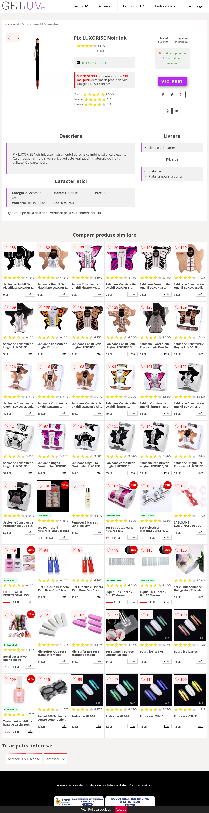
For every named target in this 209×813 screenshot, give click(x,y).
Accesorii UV (16, 24)
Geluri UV (81, 6)
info (30, 294)
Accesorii (105, 6)
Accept (121, 809)
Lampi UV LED (133, 6)
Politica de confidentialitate (106, 785)
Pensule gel (194, 6)
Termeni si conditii (69, 785)
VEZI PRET (172, 81)
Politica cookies (140, 785)
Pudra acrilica (165, 6)
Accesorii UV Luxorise (44, 24)
